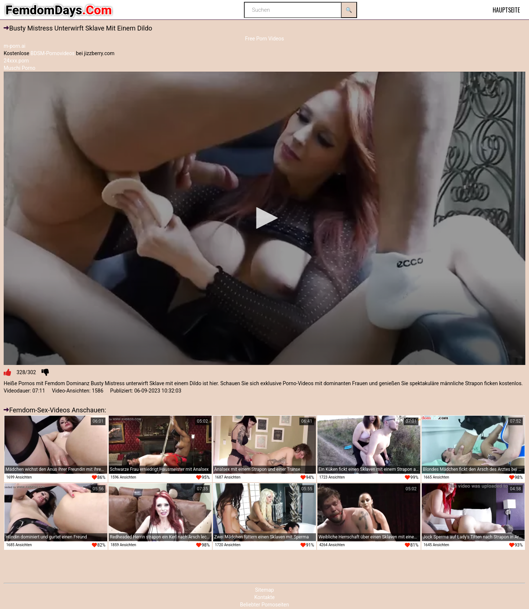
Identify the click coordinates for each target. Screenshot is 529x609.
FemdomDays (59, 10)
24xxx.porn (16, 61)
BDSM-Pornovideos (52, 53)
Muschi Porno (19, 68)
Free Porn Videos (264, 39)
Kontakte (264, 597)
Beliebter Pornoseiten (264, 605)
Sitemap (264, 590)
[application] (264, 218)
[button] (264, 218)
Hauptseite (506, 10)
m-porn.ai (14, 46)
